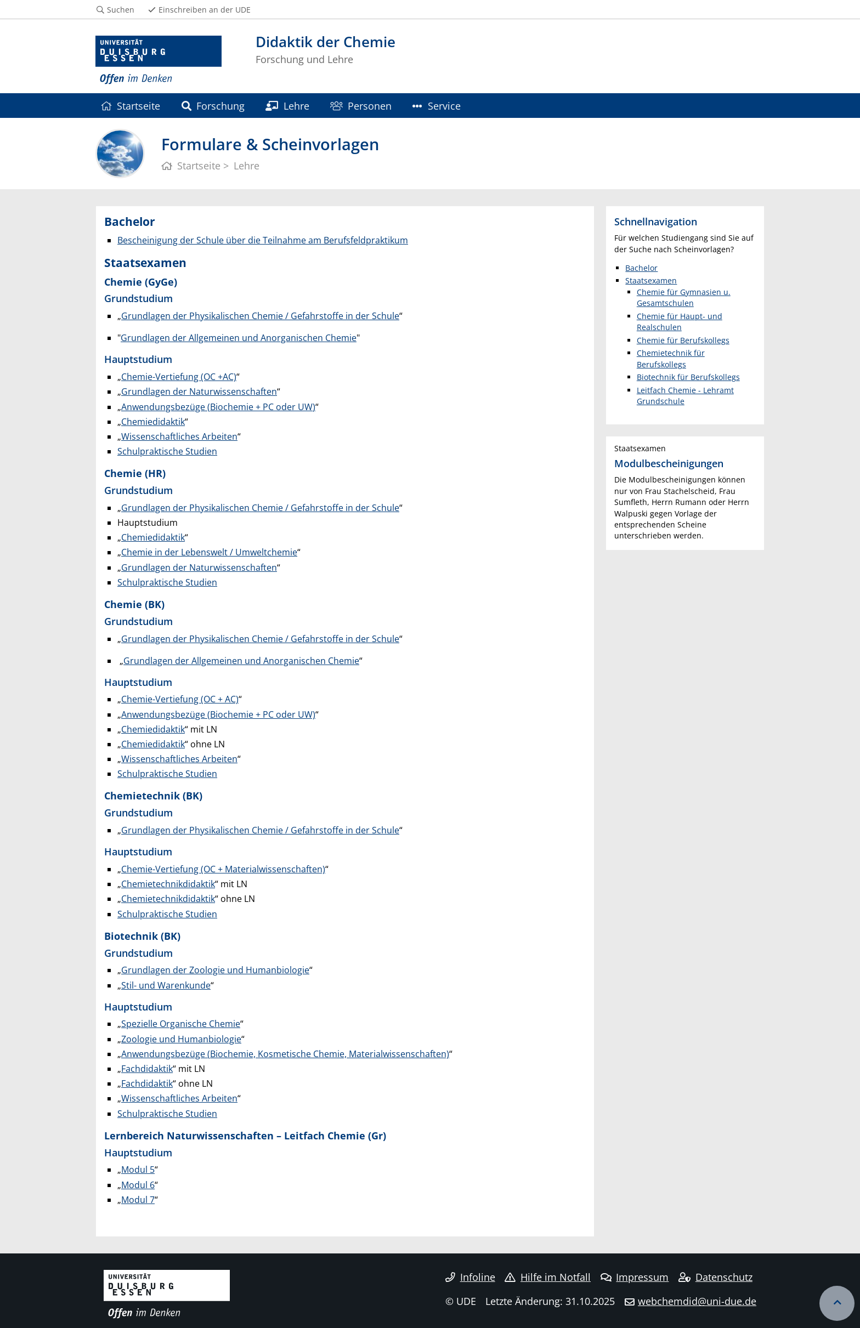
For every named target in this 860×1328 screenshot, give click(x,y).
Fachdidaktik (147, 1069)
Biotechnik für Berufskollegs (688, 377)
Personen (361, 105)
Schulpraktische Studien (167, 451)
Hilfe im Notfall (548, 1277)
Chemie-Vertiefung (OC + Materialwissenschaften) (223, 869)
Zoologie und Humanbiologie (181, 1039)
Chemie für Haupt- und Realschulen (679, 321)
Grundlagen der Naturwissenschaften (199, 391)
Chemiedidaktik (153, 422)
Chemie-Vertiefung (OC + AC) (180, 699)
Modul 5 (138, 1170)
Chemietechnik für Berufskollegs (671, 358)
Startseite (130, 105)
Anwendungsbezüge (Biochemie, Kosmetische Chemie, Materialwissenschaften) (285, 1054)
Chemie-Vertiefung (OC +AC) (178, 377)
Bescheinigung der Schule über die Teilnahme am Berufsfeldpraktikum (262, 240)
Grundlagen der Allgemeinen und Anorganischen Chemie (239, 338)
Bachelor (641, 268)
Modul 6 (138, 1185)
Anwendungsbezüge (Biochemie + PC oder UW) (218, 407)
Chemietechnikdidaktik (168, 884)
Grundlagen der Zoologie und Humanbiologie (215, 970)
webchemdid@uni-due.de (697, 1301)
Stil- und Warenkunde (166, 985)
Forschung (213, 105)
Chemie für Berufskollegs (683, 340)
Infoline (470, 1277)
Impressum (635, 1277)
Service (436, 105)
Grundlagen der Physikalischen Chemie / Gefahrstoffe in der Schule (260, 316)
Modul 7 (138, 1200)
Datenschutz (715, 1277)
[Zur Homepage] (158, 60)
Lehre (287, 105)
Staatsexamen (651, 280)
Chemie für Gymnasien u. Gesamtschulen (684, 297)
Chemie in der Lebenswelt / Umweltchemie (209, 552)
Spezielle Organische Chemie (180, 1024)
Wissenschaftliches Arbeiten (179, 436)
